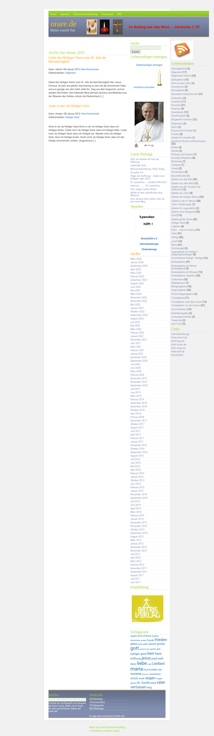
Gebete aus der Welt (181, 179)
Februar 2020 (137, 375)
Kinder (174, 147)
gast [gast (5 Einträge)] (140, 644)
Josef (174, 241)
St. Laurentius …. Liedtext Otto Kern (148, 182)
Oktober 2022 (137, 311)
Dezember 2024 (138, 280)
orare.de (63, 23)
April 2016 (135, 469)
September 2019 (139, 385)
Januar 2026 (136, 262)
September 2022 (139, 315)
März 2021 (135, 346)
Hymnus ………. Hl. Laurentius (145, 185)
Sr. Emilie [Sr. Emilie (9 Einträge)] (143, 683)
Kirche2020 (177, 355)
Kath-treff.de (177, 351)
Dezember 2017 (138, 420)
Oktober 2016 (137, 448)
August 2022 (137, 318)
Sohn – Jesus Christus (183, 230)
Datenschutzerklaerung (86, 14)
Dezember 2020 (138, 357)
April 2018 (135, 413)
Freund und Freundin (182, 130)
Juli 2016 (135, 459)
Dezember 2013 (138, 522)
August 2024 (137, 283)
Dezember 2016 (138, 445)
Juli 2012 (135, 554)
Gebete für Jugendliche (183, 208)
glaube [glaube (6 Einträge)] (152, 643)
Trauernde (176, 320)
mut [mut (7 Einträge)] (145, 669)
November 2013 (138, 526)
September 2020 (139, 360)
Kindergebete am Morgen (184, 272)
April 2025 (135, 269)
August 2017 (137, 427)
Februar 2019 (137, 399)
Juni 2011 (135, 582)
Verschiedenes (179, 309)
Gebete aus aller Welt (182, 183)
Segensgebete (178, 290)
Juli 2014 (135, 501)
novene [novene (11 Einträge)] (135, 674)
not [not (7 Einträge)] (160, 669)
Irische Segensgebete (182, 294)
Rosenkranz (177, 112)
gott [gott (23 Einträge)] (134, 648)
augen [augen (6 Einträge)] (133, 635)
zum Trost (176, 323)
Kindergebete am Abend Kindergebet (183, 267)
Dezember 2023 (138, 297)
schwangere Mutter (181, 316)
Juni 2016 (135, 462)
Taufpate (176, 165)
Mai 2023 (135, 304)
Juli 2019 (135, 389)
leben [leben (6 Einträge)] (133, 664)
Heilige (175, 237)
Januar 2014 (136, 519)
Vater (174, 233)
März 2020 (135, 371)
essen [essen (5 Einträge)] (143, 640)
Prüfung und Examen (182, 154)
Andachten (177, 98)
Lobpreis (175, 226)
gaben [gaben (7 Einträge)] (134, 643)
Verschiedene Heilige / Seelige (187, 258)
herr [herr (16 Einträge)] (150, 653)
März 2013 (135, 540)
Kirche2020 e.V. (149, 238)
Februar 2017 (137, 438)
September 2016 (139, 452)
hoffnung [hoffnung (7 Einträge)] (135, 658)
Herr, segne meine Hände (143, 189)
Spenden (65, 14)
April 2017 (135, 434)
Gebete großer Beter (181, 219)
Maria (174, 244)
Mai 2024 (135, 290)
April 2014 (135, 508)
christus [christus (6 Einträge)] (147, 635)
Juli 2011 (135, 578)
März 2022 (135, 329)
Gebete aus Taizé (180, 193)
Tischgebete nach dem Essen (186, 302)
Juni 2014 (135, 505)
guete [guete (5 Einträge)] (153, 649)
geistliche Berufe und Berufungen (188, 141)
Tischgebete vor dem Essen (185, 305)
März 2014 (135, 512)
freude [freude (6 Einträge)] (150, 640)
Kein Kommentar (90, 69)
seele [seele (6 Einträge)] (142, 678)
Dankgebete (177, 79)
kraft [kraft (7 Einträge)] (160, 658)
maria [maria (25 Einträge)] (136, 669)
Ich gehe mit (136, 172)
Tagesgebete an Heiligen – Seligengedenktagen (185, 253)
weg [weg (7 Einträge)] (149, 687)
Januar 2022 (136, 336)
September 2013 (139, 533)
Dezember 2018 (138, 403)
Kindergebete (178, 262)
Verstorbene (177, 172)
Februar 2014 (137, 515)
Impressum (107, 14)
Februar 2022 (137, 332)
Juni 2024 (135, 287)
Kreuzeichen (177, 86)
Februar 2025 (137, 276)
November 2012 (138, 550)
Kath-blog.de (178, 341)
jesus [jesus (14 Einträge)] (146, 658)
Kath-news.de (178, 348)
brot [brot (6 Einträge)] (140, 635)
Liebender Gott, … (139, 165)
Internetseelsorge (149, 244)
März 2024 (135, 294)
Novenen (176, 105)
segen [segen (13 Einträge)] (150, 678)
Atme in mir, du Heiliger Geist (68, 106)
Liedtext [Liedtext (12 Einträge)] (158, 663)
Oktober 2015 (137, 480)
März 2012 (135, 561)
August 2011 (137, 575)
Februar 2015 (137, 487)
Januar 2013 (136, 543)
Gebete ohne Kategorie (183, 211)
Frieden (175, 134)
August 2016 (137, 455)
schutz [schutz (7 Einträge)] (134, 678)
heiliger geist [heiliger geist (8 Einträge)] (138, 653)
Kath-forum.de (178, 344)
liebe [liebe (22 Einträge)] (142, 663)
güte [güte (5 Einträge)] (158, 649)
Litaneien (176, 101)
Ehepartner (177, 123)
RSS (119, 14)
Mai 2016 (135, 466)
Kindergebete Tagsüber (183, 275)
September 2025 (139, 266)
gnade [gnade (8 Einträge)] (161, 643)
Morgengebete (178, 286)
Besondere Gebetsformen (184, 94)
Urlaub (174, 168)
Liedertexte (177, 279)
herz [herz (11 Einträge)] (158, 654)
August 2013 (137, 536)
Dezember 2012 (138, 547)
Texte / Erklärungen (181, 204)
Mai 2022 (135, 325)
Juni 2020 (135, 367)
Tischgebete (177, 298)
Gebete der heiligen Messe (185, 197)
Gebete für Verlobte (181, 137)
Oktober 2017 (137, 424)
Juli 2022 (135, 322)
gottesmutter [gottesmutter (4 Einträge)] (144, 649)
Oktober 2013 (137, 529)
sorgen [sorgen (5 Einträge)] (159, 678)
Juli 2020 (135, 364)
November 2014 (138, 494)
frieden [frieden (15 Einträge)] (161, 639)
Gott (173, 215)
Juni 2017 (135, 431)
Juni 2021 (135, 343)
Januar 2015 (136, 491)
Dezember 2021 (138, 339)
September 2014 (139, 498)
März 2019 (135, 396)
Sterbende (176, 161)
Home (53, 14)
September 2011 (139, 571)
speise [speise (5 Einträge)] (133, 683)
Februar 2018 (137, 417)
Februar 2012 (137, 564)
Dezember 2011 (138, 568)
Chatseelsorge (149, 249)
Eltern (174, 127)
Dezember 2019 (138, 378)
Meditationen (178, 283)
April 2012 (135, 557)
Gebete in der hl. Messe (183, 201)
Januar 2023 (136, 308)
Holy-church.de (179, 337)
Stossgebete (177, 90)
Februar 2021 (137, 350)
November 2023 (138, 301)
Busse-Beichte (178, 175)
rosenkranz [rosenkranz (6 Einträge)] (155, 674)
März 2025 (135, 273)
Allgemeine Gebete (181, 75)
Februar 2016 (137, 473)
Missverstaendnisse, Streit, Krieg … (148, 169)
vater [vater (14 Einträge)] (161, 682)
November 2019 (138, 382)
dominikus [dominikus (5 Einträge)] (135, 640)
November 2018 (138, 406)
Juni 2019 (135, 392)
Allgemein (71, 72)
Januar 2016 (136, 476)
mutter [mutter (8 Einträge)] (153, 669)
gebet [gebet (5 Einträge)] (145, 644)
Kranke (175, 151)
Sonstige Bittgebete (181, 158)
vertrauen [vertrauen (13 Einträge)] (138, 687)
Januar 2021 (136, 353)
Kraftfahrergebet (179, 313)
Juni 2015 (135, 484)
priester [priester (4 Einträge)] (145, 674)
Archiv (135, 253)
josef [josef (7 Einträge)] (154, 658)
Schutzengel (177, 248)
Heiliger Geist (72, 117)
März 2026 (135, 258)
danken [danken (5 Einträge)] (155, 636)
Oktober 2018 (137, 410)
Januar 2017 (136, 441)
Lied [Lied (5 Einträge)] (149, 664)
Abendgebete (178, 68)
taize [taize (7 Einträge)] (153, 682)
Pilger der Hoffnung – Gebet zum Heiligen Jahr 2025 (147, 177)
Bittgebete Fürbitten (181, 119)
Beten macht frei (62, 30)
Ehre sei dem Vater (181, 83)
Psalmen (176, 108)
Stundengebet (178, 115)
